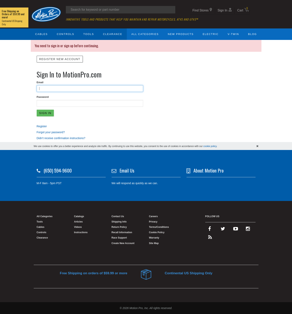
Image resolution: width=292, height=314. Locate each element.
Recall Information (122, 232)
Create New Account (123, 243)
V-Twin (233, 34)
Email (40, 82)
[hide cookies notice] (257, 146)
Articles (78, 221)
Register (42, 126)
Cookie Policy (157, 232)
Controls (65, 34)
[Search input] (120, 9)
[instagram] (248, 229)
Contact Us (118, 216)
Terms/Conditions (159, 227)
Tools (88, 34)
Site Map (154, 243)
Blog (252, 34)
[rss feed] (210, 238)
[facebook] (209, 229)
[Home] (46, 14)
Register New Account (59, 59)
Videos (78, 227)
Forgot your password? (51, 132)
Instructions (81, 232)
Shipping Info (119, 221)
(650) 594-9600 (58, 170)
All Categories (145, 34)
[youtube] (235, 229)
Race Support (119, 237)
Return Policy (119, 227)
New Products (181, 34)
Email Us (126, 170)
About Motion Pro (208, 170)
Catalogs (79, 216)
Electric (210, 34)
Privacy (153, 221)
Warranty (154, 237)
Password (43, 96)
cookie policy (209, 146)
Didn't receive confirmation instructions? (61, 138)
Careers (153, 216)
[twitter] (223, 229)
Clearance (112, 34)
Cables (41, 34)
